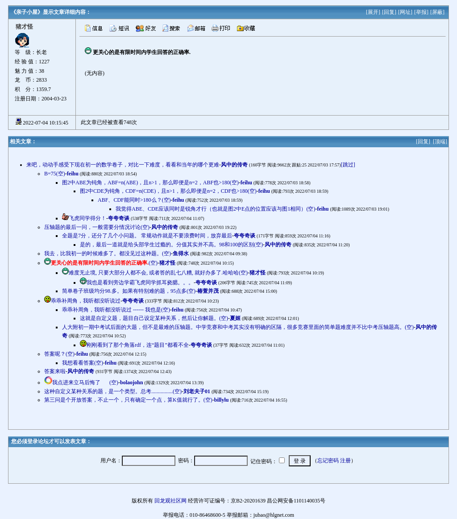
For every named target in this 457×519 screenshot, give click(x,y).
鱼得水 (181, 253)
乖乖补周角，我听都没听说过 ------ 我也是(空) (116, 310)
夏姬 (235, 318)
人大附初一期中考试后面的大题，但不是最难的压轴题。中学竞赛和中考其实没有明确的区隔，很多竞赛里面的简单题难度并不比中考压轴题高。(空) (238, 327)
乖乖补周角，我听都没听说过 (85, 301)
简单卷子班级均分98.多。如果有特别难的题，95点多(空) (128, 291)
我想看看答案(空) (82, 363)
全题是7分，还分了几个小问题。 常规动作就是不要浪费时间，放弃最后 (147, 236)
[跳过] (348, 165)
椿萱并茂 (208, 291)
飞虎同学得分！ (87, 218)
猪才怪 (167, 263)
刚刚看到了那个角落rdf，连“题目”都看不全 (138, 345)
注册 (345, 460)
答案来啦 (55, 371)
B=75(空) (54, 173)
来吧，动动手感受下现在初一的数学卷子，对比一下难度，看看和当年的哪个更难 (122, 165)
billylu (221, 400)
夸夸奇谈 (118, 218)
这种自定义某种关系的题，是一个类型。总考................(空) (113, 391)
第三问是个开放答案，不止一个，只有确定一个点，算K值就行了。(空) (128, 400)
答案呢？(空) (59, 354)
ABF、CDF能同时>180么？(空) (134, 200)
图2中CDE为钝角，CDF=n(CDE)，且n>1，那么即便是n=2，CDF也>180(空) (168, 191)
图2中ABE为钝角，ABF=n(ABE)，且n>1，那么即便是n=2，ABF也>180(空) (150, 182)
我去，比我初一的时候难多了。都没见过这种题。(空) (107, 253)
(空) (104, 263)
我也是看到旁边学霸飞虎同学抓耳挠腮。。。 (140, 282)
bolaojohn (131, 382)
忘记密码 (328, 460)
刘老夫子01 (196, 391)
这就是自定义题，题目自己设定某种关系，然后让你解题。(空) (154, 318)
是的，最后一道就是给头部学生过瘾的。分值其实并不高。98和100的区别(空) (171, 244)
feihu (73, 173)
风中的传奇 (234, 165)
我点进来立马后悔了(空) (85, 382)
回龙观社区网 (170, 501)
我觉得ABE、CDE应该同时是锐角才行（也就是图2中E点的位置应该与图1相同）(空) (215, 209)
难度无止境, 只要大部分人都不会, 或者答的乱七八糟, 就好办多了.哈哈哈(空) (158, 273)
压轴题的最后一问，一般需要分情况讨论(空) (97, 227)
